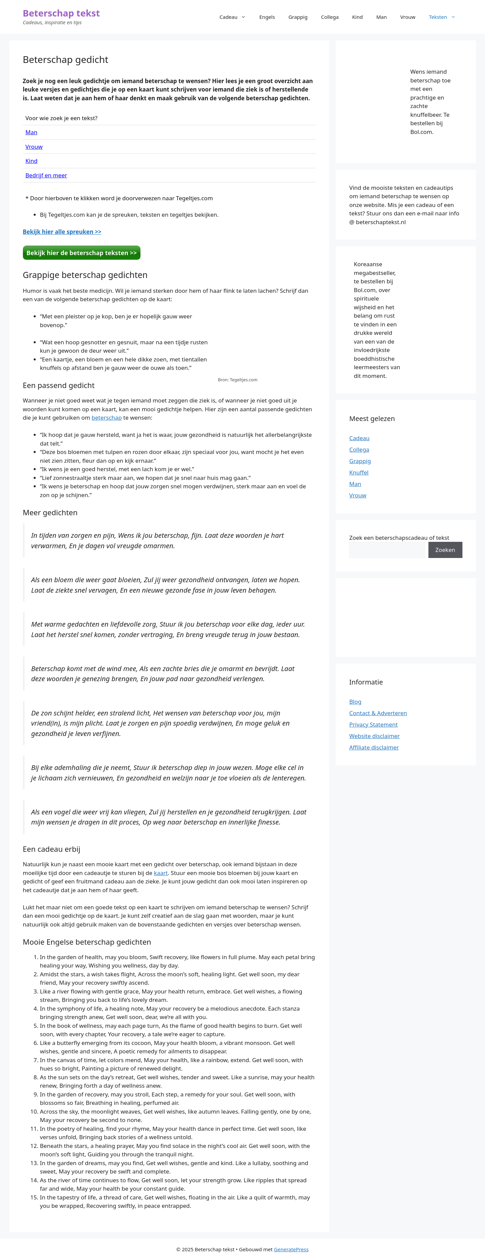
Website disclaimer (374, 736)
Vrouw (408, 16)
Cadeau (236, 17)
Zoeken (445, 550)
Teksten (445, 17)
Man (381, 16)
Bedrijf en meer (46, 175)
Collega (329, 16)
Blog (355, 701)
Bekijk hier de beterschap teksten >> (82, 253)
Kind (357, 16)
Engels (267, 16)
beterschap (107, 417)
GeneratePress (291, 1249)
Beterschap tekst (61, 13)
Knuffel (358, 472)
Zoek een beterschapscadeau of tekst (399, 537)
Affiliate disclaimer (374, 747)
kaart (161, 873)
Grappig (298, 16)
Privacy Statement (373, 724)
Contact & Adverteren (378, 713)
